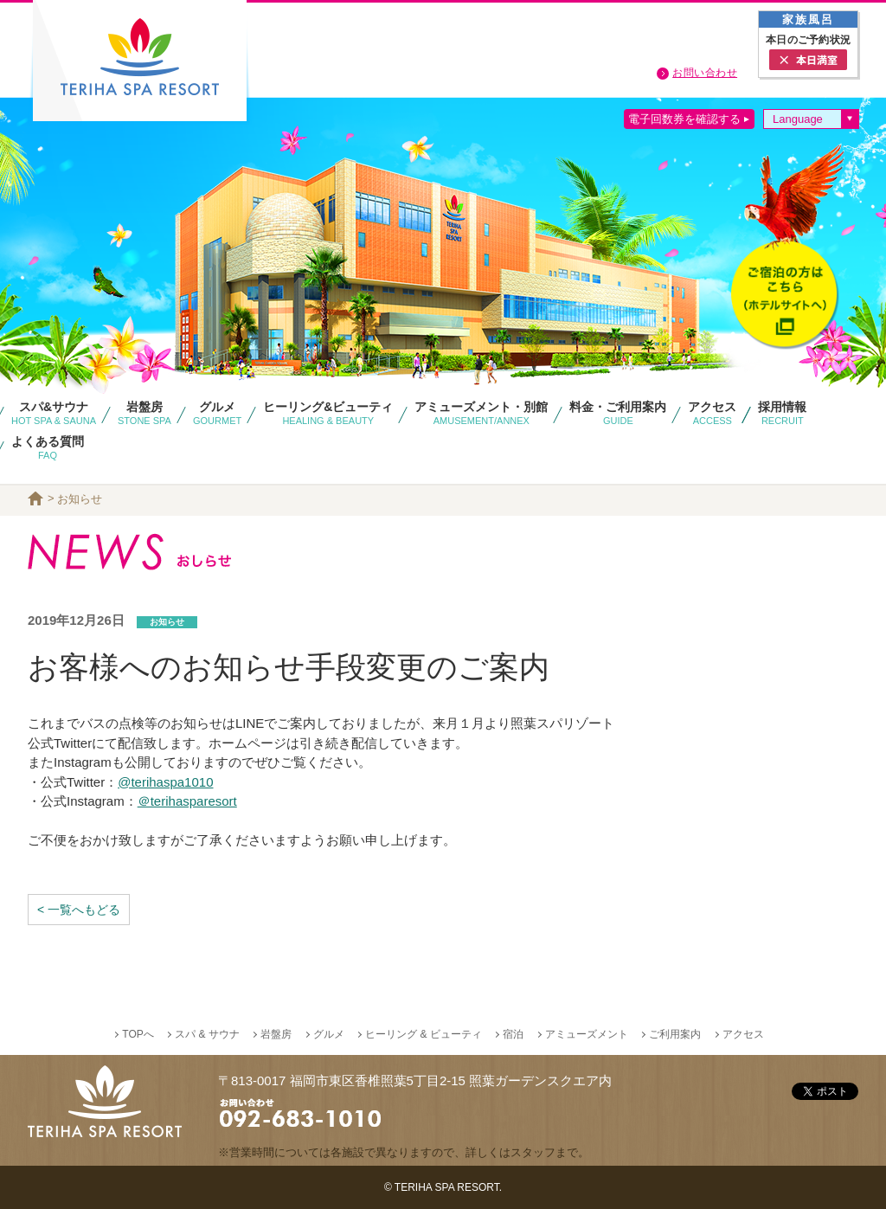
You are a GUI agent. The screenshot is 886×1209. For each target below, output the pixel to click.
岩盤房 (276, 1034)
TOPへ (137, 1034)
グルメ (328, 1034)
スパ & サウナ (207, 1034)
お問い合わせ (704, 73)
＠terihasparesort (187, 801)
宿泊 (513, 1034)
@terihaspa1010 (165, 782)
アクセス (743, 1034)
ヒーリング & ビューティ (423, 1034)
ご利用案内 (675, 1034)
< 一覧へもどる (78, 909)
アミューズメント (586, 1034)
